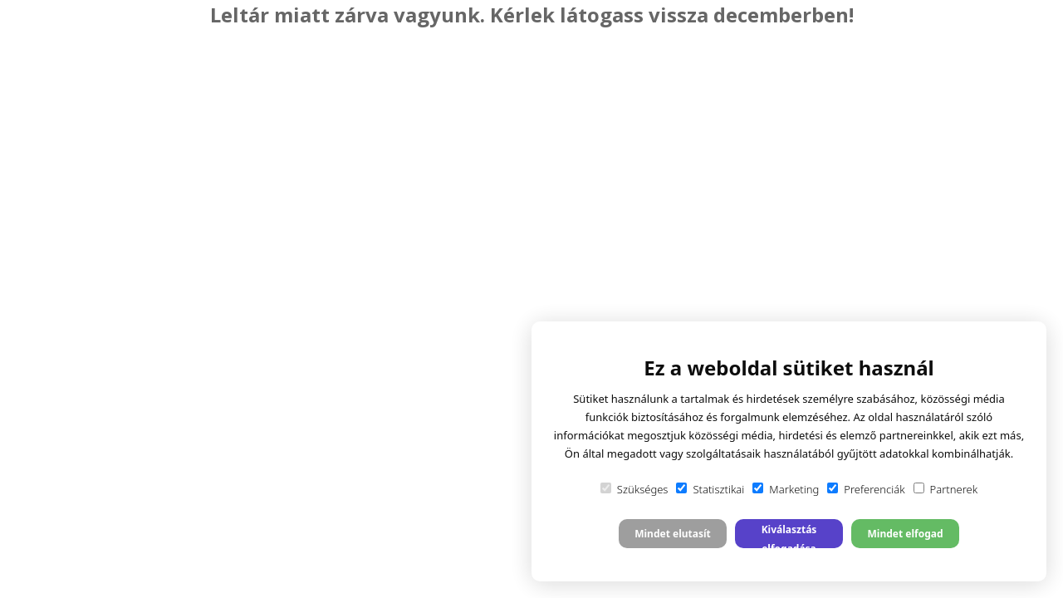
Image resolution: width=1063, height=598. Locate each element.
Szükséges (634, 489)
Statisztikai (710, 489)
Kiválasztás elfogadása (789, 535)
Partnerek (946, 489)
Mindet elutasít (672, 534)
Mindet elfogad (905, 534)
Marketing (785, 489)
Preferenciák (865, 489)
